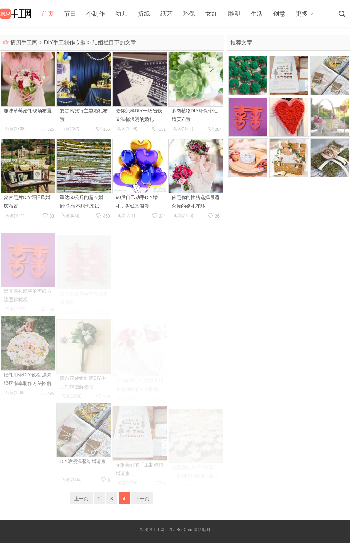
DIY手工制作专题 (65, 42)
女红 (211, 13)
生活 (257, 13)
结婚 (97, 42)
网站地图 (201, 529)
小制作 (95, 13)
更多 (302, 13)
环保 (189, 13)
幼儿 (121, 13)
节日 (70, 13)
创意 (279, 13)
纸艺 (166, 13)
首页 (47, 13)
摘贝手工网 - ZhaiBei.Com (168, 529)
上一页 (81, 498)
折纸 (144, 13)
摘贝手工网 (24, 42)
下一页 (142, 498)
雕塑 (234, 13)
